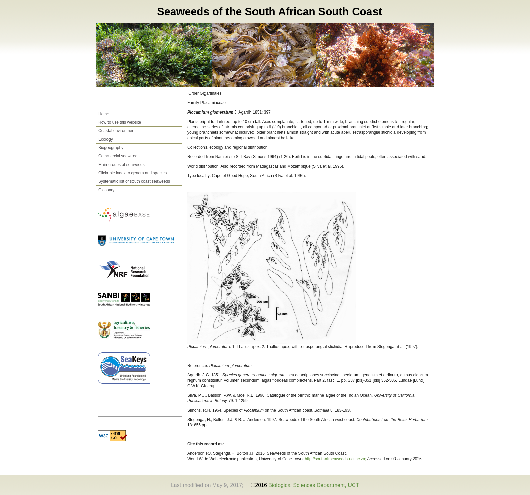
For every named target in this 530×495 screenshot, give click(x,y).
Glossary (106, 190)
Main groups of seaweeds (121, 164)
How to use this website (119, 122)
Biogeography (110, 147)
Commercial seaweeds (118, 156)
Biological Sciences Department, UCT (313, 485)
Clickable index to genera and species (132, 173)
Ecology (105, 139)
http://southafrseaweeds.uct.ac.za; (336, 458)
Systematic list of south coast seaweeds (134, 181)
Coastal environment (117, 130)
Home (103, 114)
